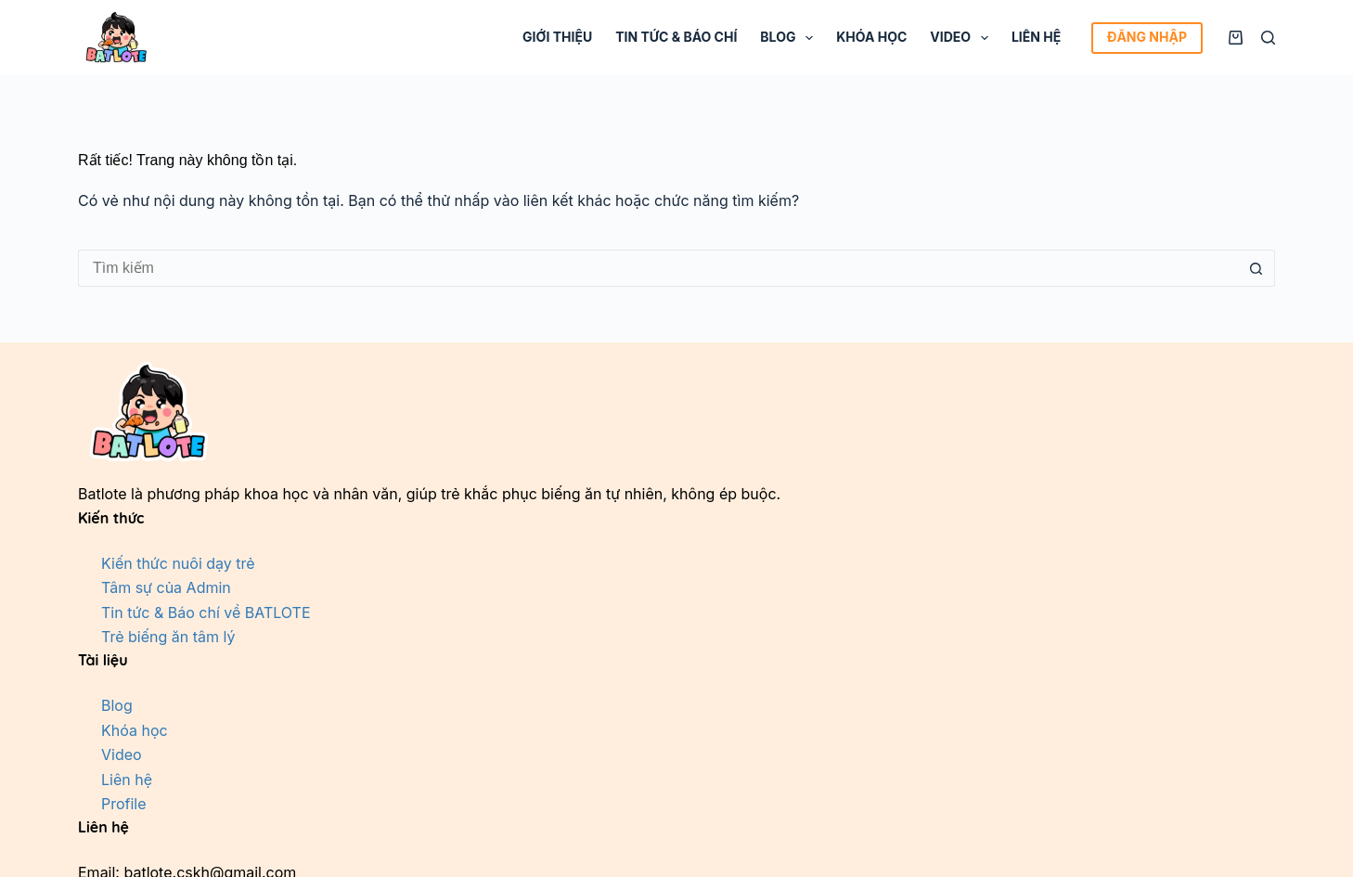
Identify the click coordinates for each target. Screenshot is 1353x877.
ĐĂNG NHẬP (1147, 37)
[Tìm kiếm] (1268, 38)
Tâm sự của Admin (166, 587)
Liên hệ (1036, 37)
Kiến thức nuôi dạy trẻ (178, 563)
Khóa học (871, 37)
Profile (124, 803)
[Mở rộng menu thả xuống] (809, 38)
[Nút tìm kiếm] (1256, 268)
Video (963, 38)
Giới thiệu (557, 37)
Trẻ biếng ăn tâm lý (168, 636)
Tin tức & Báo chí (676, 37)
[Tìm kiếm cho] (658, 268)
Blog (790, 38)
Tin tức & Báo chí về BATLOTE (206, 612)
